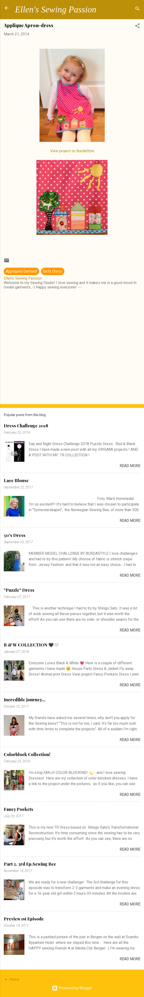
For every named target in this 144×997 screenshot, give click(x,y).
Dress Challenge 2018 (26, 425)
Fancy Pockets (18, 809)
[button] (137, 26)
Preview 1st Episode (24, 919)
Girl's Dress (52, 271)
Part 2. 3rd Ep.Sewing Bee (30, 864)
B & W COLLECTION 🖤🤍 (31, 645)
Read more (130, 466)
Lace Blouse (16, 480)
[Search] (137, 9)
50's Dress (14, 535)
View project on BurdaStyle (72, 151)
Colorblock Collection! (27, 754)
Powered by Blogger (72, 988)
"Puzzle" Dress (19, 590)
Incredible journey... (24, 699)
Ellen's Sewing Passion (55, 9)
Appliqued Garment (21, 271)
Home (14, 979)
